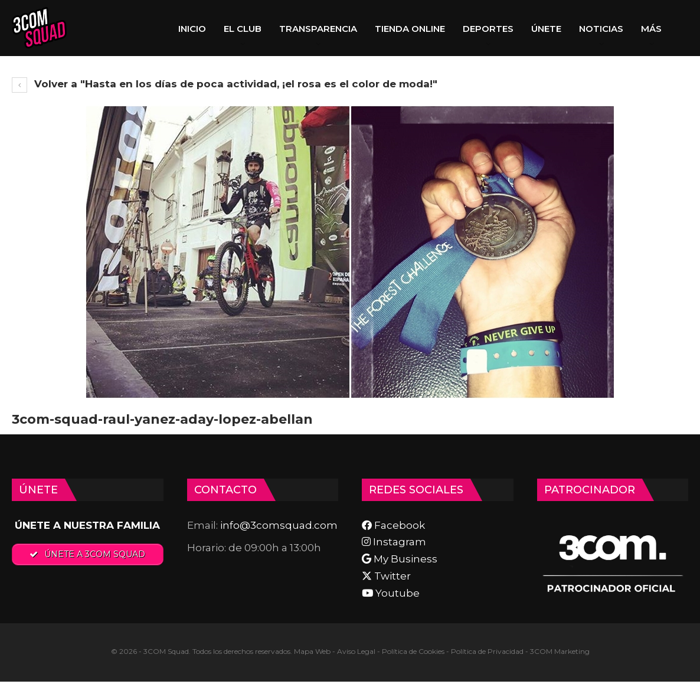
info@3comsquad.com (279, 525)
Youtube (391, 593)
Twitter (386, 576)
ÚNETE (546, 28)
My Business (399, 559)
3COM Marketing (560, 651)
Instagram (394, 542)
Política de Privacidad (487, 651)
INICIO (192, 28)
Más (651, 28)
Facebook (393, 525)
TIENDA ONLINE (410, 28)
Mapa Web (312, 651)
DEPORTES (488, 28)
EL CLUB (242, 28)
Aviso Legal (356, 651)
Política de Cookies (413, 651)
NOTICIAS (601, 28)
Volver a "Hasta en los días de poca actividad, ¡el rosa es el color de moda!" (224, 84)
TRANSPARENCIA (318, 28)
